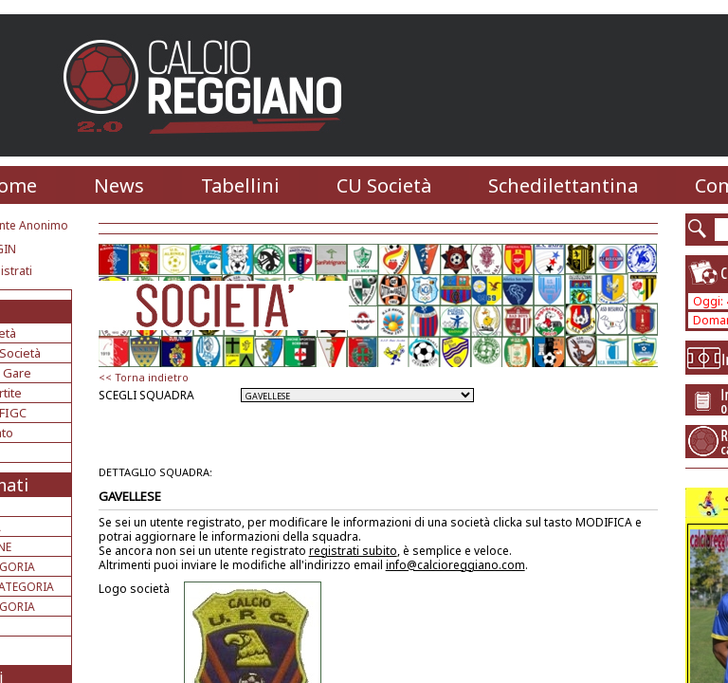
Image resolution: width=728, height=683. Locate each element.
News (119, 185)
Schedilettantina (563, 185)
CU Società (384, 185)
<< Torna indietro (144, 377)
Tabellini (240, 185)
